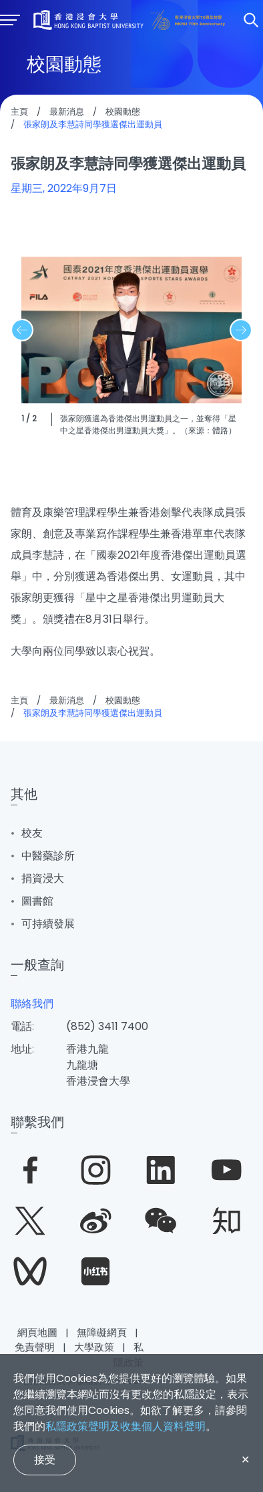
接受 (44, 1459)
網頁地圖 (37, 1332)
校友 (32, 833)
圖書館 (37, 901)
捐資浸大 (42, 878)
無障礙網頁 (102, 1332)
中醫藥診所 (48, 855)
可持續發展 (48, 923)
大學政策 (94, 1347)
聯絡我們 (32, 1003)
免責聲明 (35, 1347)
